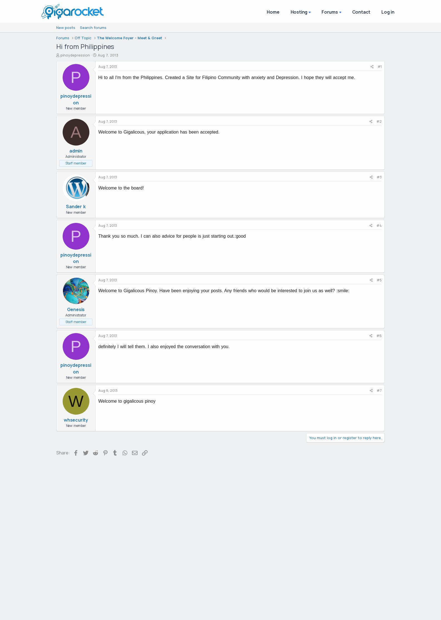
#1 (380, 66)
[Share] (372, 66)
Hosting (299, 12)
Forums (330, 12)
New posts (65, 27)
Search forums (93, 27)
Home (273, 12)
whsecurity (76, 420)
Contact (361, 12)
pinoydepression (75, 55)
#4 (379, 225)
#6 (379, 335)
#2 (379, 121)
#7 (379, 390)
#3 (379, 177)
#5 (379, 280)
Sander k (75, 206)
